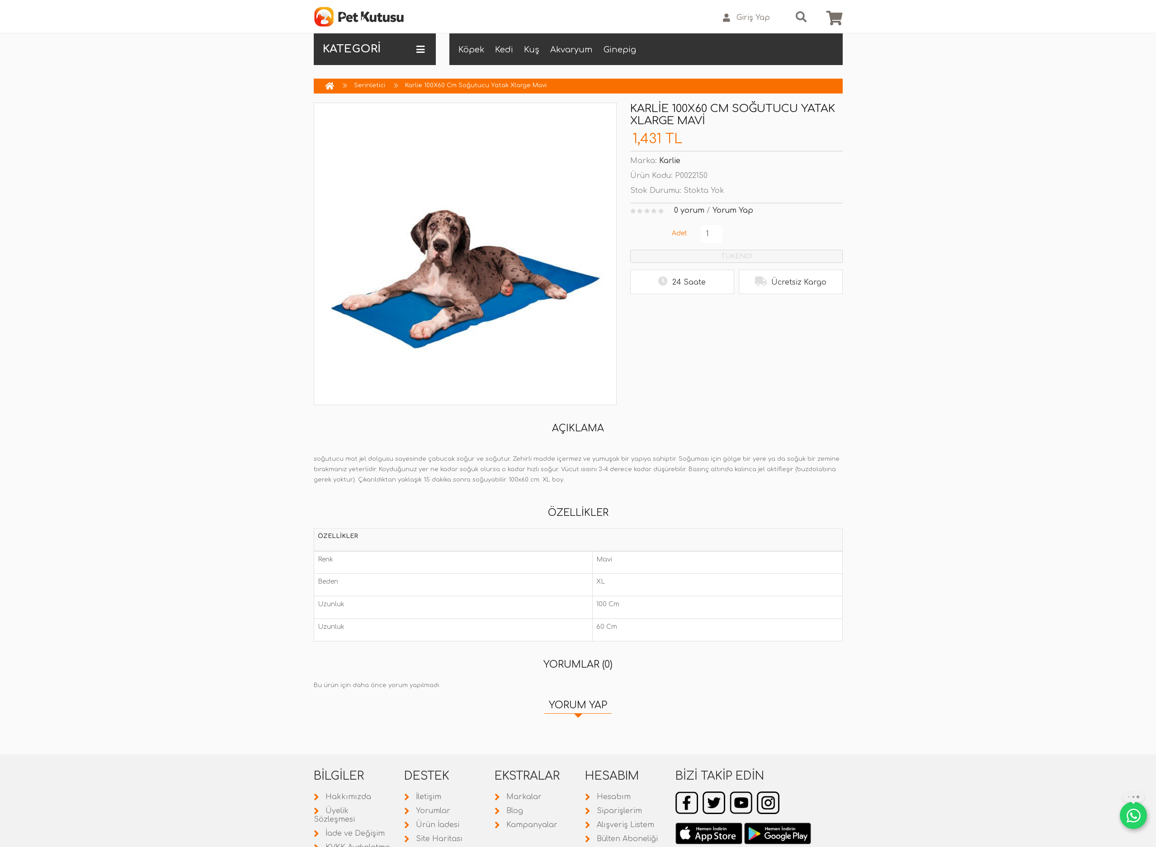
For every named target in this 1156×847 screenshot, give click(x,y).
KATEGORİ (374, 49)
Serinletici (369, 85)
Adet (679, 233)
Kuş (531, 49)
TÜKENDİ (736, 256)
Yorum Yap (732, 210)
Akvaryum (571, 49)
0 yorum (689, 210)
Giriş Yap (746, 18)
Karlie (669, 161)
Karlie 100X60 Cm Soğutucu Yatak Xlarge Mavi (476, 85)
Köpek (471, 49)
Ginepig (620, 49)
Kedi (504, 49)
